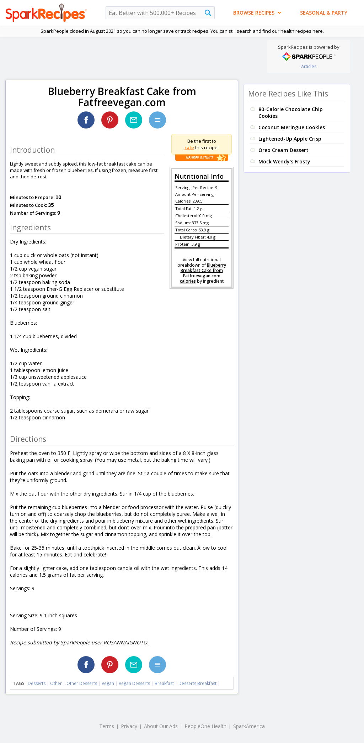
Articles (309, 66)
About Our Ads (161, 726)
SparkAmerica (249, 726)
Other (56, 683)
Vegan (108, 683)
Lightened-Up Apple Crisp (289, 138)
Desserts (37, 683)
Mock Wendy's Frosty (284, 161)
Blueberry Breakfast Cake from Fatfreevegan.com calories (203, 273)
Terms (106, 726)
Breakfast (164, 683)
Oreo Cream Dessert (283, 150)
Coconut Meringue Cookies (291, 127)
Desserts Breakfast (197, 683)
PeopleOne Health (205, 726)
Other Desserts (81, 683)
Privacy (129, 726)
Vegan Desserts (134, 683)
